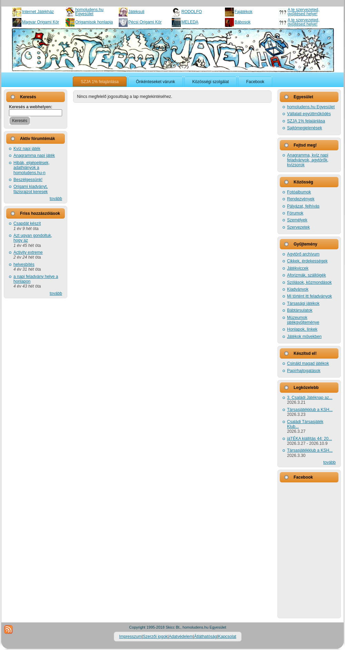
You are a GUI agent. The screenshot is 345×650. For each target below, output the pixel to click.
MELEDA (189, 22)
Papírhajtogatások (304, 370)
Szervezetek (298, 227)
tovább (56, 198)
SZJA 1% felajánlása (306, 121)
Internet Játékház (38, 11)
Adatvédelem (181, 636)
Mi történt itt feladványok (309, 296)
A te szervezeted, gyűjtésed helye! (303, 11)
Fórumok (295, 213)
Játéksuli (136, 11)
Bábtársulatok (299, 310)
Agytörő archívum (303, 254)
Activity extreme (28, 252)
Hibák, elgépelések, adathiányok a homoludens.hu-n (31, 167)
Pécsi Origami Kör (145, 22)
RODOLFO (191, 11)
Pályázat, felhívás (303, 206)
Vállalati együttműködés (309, 113)
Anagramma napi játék (34, 155)
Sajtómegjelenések (304, 128)
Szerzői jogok (155, 636)
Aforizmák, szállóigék (306, 275)
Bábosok (243, 22)
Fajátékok (244, 11)
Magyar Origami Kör (40, 22)
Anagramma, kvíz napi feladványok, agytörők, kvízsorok (307, 160)
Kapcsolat (227, 636)
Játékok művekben (304, 336)
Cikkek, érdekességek (307, 261)
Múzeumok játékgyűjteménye (303, 320)
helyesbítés (23, 264)
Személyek (297, 220)
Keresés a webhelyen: (30, 106)
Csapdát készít (27, 223)
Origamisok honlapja (94, 22)
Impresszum (130, 636)
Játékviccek (297, 268)
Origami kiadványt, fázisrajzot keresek (30, 189)
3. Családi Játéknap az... (309, 397)
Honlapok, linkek (302, 329)
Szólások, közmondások (309, 282)
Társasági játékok (303, 303)
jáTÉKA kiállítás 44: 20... (309, 438)
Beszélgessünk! (27, 179)
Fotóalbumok (299, 192)
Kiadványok (297, 289)
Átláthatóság (205, 636)
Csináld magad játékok (308, 363)
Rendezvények (300, 199)
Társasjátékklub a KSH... (310, 409)
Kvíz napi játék (26, 148)
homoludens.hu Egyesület (89, 11)
